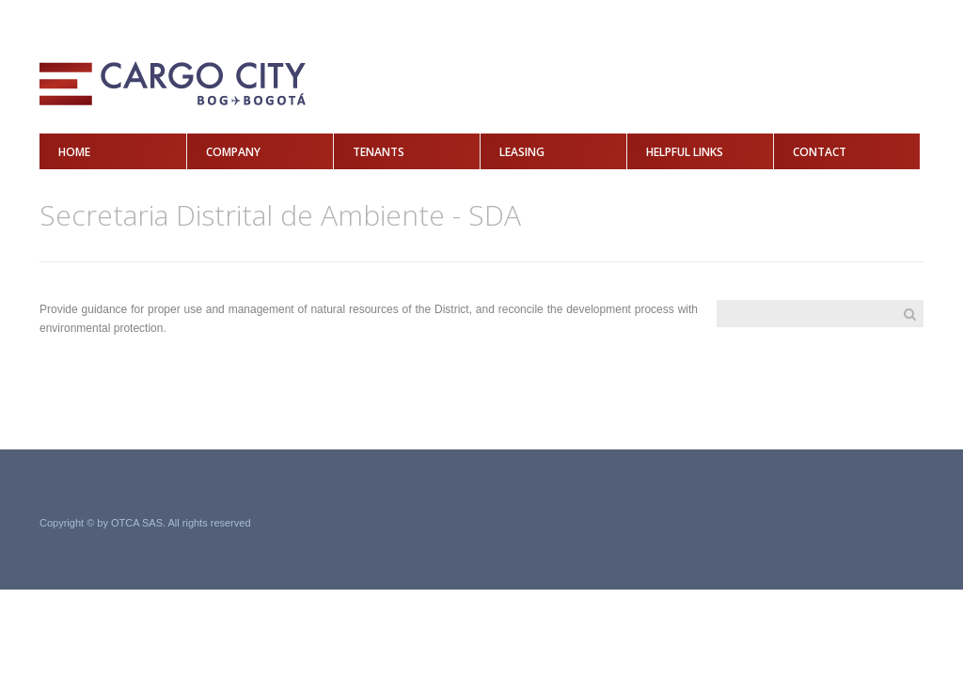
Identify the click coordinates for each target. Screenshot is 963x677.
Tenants (378, 152)
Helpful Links (684, 152)
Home (74, 152)
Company (233, 152)
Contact (819, 152)
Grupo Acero (868, 524)
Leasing (522, 152)
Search (909, 314)
